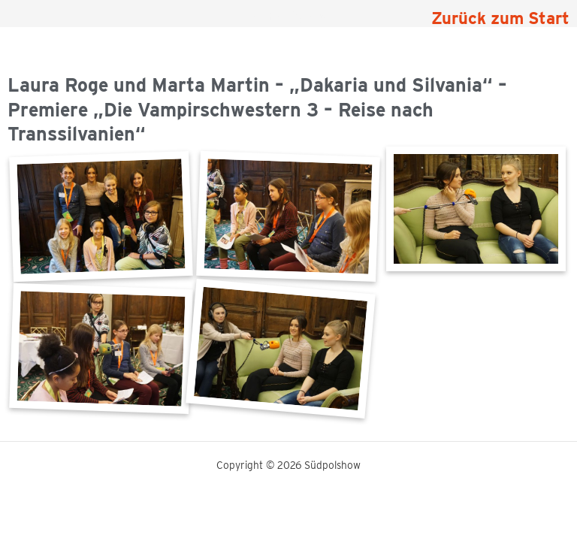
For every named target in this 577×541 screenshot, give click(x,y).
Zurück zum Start (500, 18)
